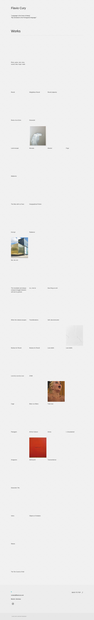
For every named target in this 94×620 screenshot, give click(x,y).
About (66, 7)
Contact (73, 7)
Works (59, 7)
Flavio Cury (18, 8)
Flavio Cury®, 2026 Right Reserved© (19, 616)
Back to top (76, 592)
